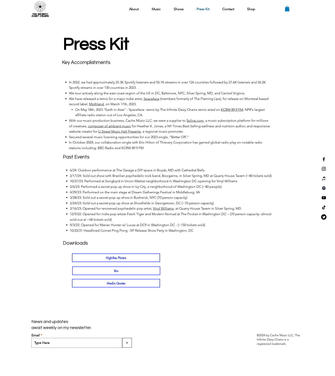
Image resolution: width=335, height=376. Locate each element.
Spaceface (151, 99)
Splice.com (195, 120)
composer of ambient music (109, 126)
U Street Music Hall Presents (119, 131)
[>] (127, 343)
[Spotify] (323, 188)
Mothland (96, 104)
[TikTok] (323, 207)
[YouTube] (323, 197)
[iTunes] (323, 178)
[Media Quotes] (116, 283)
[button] (287, 8)
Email (35, 335)
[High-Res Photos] (116, 257)
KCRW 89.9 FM (232, 110)
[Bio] (116, 270)
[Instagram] (323, 169)
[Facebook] (323, 159)
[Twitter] (323, 217)
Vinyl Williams (163, 208)
